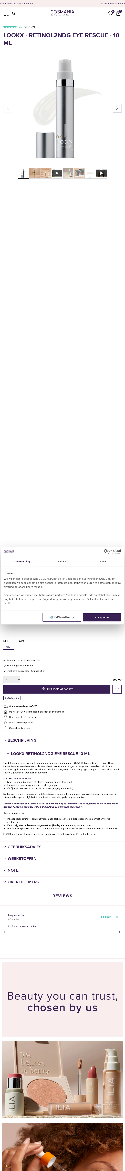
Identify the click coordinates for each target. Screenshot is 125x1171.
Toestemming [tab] (22, 561)
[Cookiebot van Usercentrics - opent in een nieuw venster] (106, 551)
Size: (6, 641)
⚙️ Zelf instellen (62, 617)
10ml (8, 647)
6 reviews (29, 26)
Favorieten (117, 689)
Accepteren (102, 617)
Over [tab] (103, 561)
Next (119, 932)
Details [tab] (62, 561)
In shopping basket (60, 689)
